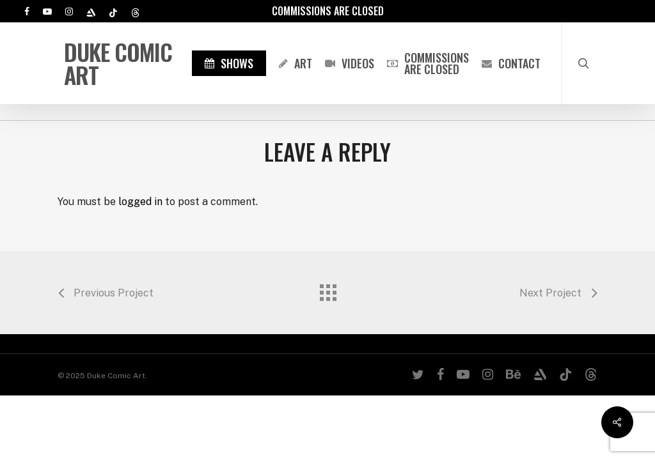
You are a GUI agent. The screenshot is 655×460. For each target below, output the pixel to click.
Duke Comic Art (118, 63)
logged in (140, 201)
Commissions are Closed (328, 11)
